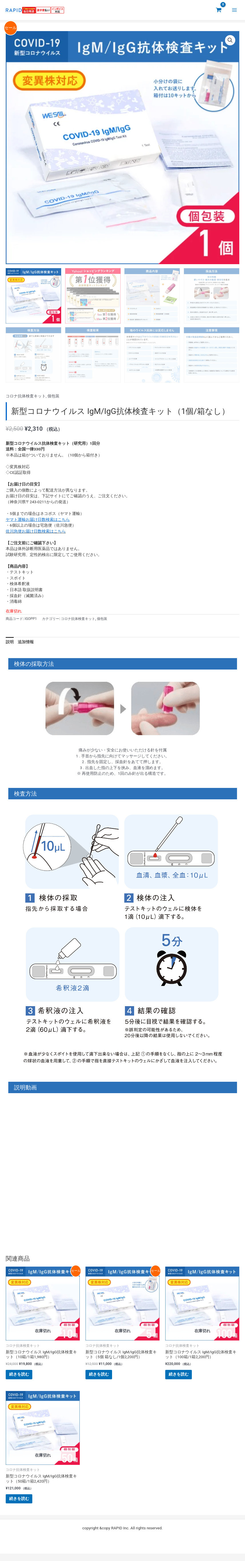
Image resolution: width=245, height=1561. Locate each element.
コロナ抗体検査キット (26, 396)
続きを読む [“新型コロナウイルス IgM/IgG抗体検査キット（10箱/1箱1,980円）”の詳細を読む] (24, 1376)
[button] (230, 40)
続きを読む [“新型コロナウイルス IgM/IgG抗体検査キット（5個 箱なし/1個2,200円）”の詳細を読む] (103, 1376)
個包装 (53, 396)
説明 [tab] (10, 642)
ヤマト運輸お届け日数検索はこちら (38, 519)
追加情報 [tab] (26, 642)
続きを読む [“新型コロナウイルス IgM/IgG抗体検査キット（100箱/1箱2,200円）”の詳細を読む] (183, 1376)
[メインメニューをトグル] (234, 10)
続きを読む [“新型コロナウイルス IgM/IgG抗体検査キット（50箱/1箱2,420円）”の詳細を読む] (24, 1504)
